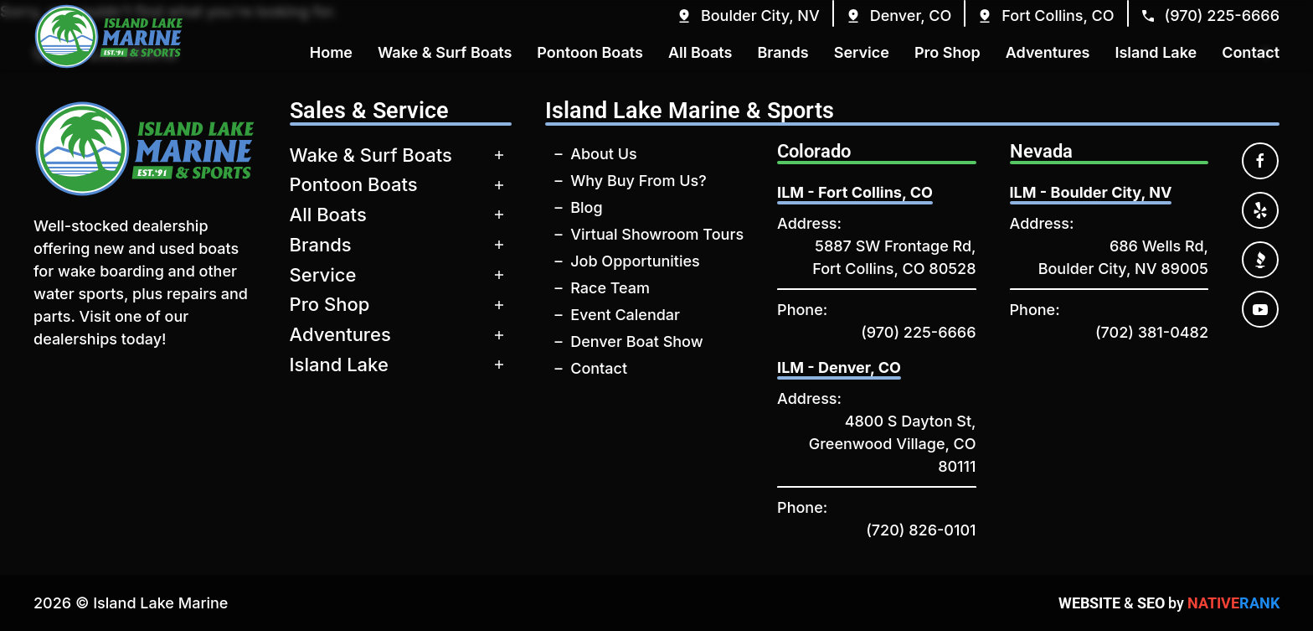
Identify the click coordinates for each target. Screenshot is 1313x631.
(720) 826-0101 (921, 530)
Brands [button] (782, 52)
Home (331, 52)
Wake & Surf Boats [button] (445, 52)
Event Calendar (625, 314)
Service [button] (861, 52)
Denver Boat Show (636, 341)
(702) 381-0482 (1151, 332)
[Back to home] (108, 36)
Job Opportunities (635, 261)
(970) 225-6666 (918, 332)
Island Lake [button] (1156, 52)
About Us (603, 154)
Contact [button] (1251, 52)
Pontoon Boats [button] (590, 52)
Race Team (610, 288)
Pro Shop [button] (947, 52)
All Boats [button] (700, 52)
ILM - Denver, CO (839, 367)
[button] (748, 15)
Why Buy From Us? (638, 180)
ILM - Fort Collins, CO (855, 192)
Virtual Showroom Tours (657, 234)
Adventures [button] (1048, 52)
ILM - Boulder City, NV (1091, 192)
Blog (586, 207)
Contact (598, 368)
